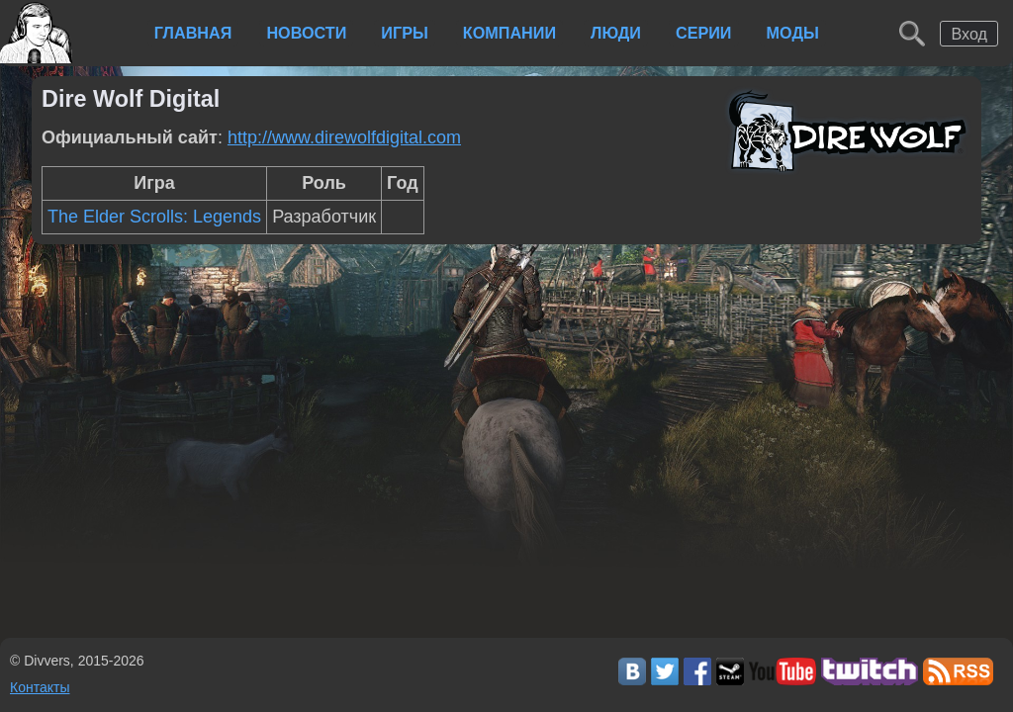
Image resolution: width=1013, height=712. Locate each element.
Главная (193, 33)
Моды (793, 33)
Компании (509, 33)
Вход (969, 34)
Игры (404, 33)
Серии (704, 33)
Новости (306, 33)
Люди (616, 33)
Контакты (39, 687)
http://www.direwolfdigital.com (344, 137)
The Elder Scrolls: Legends (154, 216)
